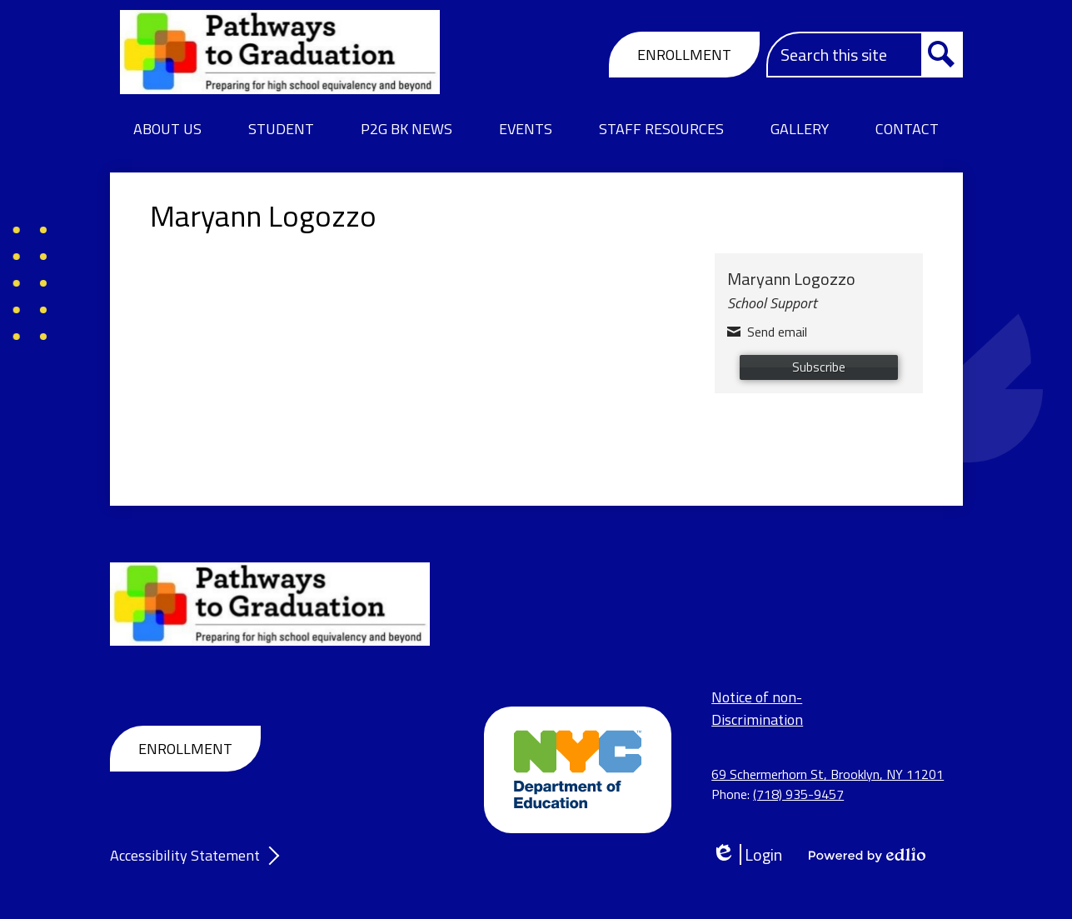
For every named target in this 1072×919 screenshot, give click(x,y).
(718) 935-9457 (798, 794)
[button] (167, 129)
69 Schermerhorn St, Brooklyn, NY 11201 (827, 774)
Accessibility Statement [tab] (185, 855)
